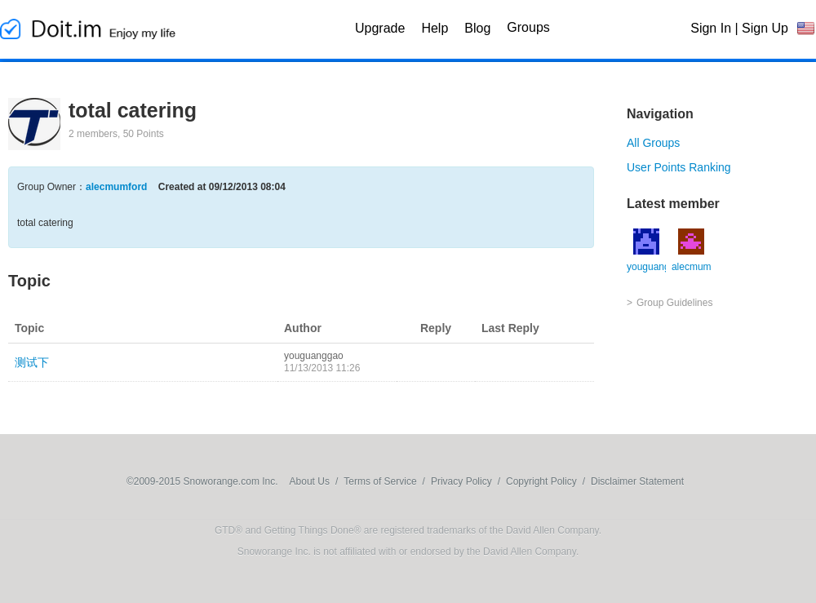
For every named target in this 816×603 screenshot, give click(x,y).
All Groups (653, 142)
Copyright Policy (541, 481)
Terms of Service (380, 481)
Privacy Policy (461, 481)
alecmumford (116, 187)
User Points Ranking (679, 167)
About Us (310, 481)
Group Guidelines (674, 302)
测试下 (32, 362)
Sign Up (765, 28)
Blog (477, 28)
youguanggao (314, 355)
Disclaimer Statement (637, 481)
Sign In (710, 28)
